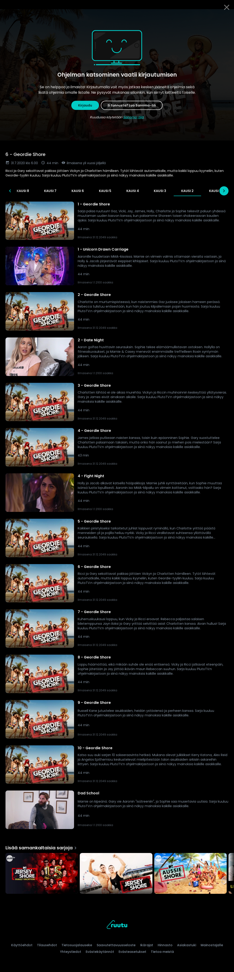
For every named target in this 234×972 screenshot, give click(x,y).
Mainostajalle (212, 945)
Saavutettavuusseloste (116, 945)
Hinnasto (165, 945)
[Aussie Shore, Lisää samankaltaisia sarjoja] (190, 873)
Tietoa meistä (162, 951)
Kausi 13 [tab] (25, 191)
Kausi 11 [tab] (80, 191)
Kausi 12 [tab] (53, 191)
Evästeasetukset (132, 951)
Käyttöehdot (21, 945)
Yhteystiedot (70, 951)
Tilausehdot (47, 945)
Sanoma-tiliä (133, 117)
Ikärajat (146, 945)
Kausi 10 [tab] (108, 191)
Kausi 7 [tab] (190, 191)
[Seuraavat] (224, 190)
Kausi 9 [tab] (135, 191)
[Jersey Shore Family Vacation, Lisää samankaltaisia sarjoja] (41, 873)
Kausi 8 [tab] (163, 191)
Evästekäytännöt (100, 951)
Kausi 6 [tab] (217, 191)
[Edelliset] (10, 190)
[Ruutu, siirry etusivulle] (117, 925)
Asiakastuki (186, 945)
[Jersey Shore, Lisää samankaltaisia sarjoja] (116, 873)
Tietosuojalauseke (76, 945)
